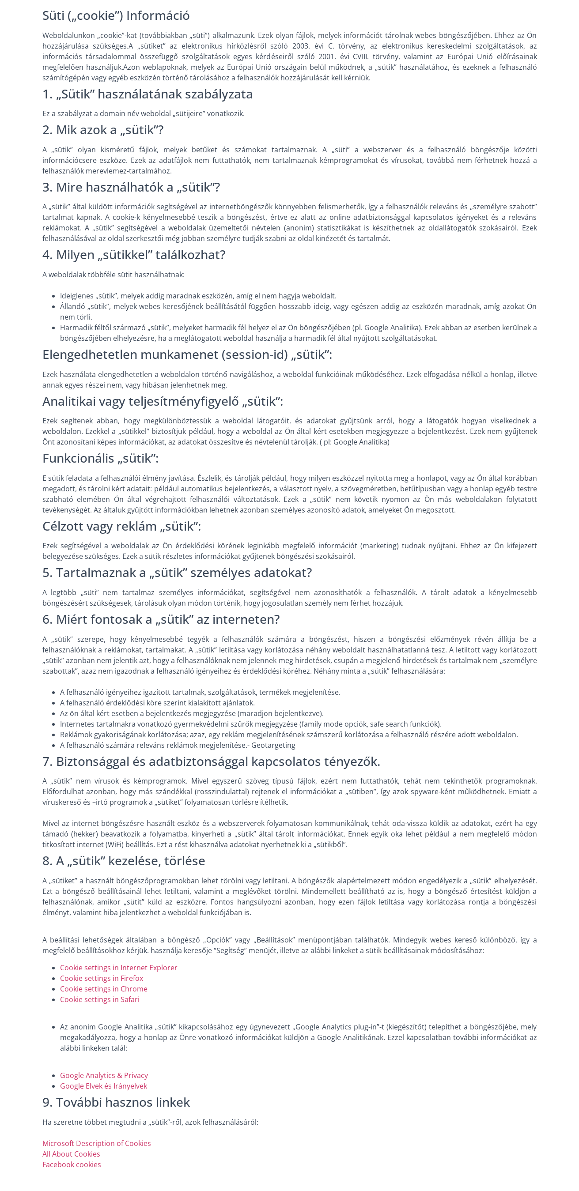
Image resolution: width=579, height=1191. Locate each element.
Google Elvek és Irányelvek (103, 1086)
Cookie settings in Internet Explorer (119, 967)
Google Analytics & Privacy (104, 1075)
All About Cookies (71, 1154)
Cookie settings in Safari (100, 999)
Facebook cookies (71, 1164)
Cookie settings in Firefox (101, 978)
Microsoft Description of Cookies (96, 1143)
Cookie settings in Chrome (104, 989)
